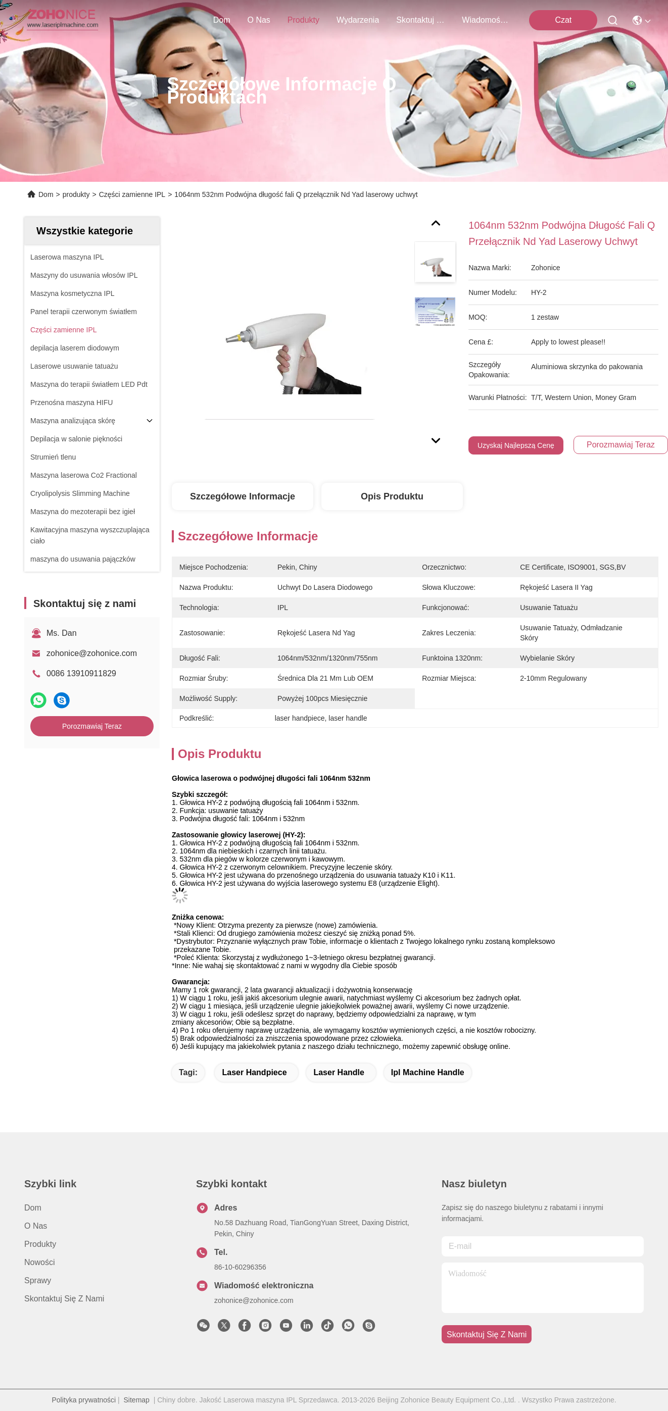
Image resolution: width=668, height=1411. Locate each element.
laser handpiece (254, 1072)
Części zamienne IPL (132, 194)
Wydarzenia (358, 20)
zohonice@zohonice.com (91, 653)
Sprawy (37, 1280)
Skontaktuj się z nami (420, 20)
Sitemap (137, 1400)
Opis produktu (392, 496)
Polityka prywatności (84, 1400)
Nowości (39, 1262)
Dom (221, 20)
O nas (259, 20)
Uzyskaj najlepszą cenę (516, 445)
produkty (303, 20)
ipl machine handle (427, 1072)
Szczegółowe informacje (242, 496)
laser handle (338, 1072)
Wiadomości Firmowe (486, 20)
